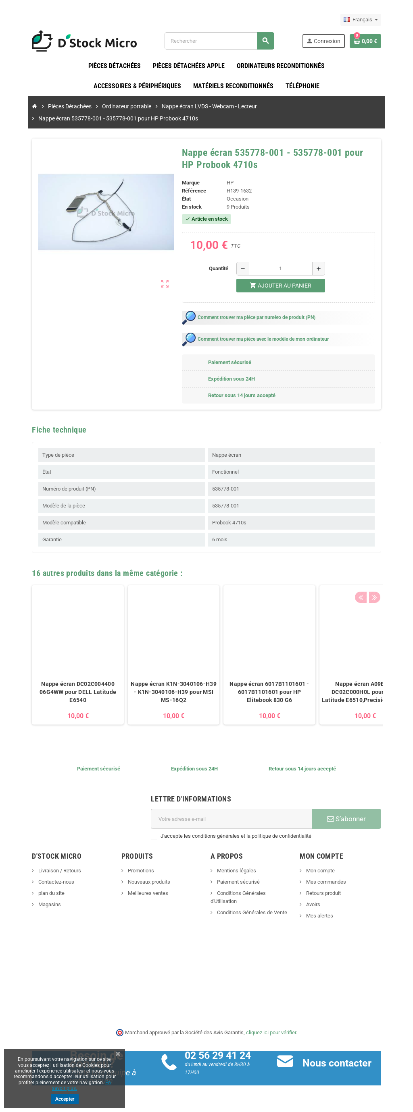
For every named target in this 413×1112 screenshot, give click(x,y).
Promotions (132, 871)
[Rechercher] (223, 41)
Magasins (34, 905)
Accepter (64, 1099)
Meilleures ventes (140, 893)
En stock (189, 207)
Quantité (220, 269)
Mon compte (327, 871)
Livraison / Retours (44, 871)
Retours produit (330, 893)
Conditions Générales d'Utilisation (254, 893)
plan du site (36, 893)
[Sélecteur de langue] (375, 20)
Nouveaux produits (141, 882)
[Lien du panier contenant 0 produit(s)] (380, 41)
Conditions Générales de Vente (251, 905)
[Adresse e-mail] (233, 819)
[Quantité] (283, 269)
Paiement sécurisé (238, 882)
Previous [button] (375, 571)
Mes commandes (333, 882)
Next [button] (388, 571)
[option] (63, 655)
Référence (191, 191)
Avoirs (320, 905)
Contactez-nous (40, 882)
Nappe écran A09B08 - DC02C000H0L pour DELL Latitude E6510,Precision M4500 (350, 692)
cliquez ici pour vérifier (271, 1032)
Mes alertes (327, 916)
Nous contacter (342, 1063)
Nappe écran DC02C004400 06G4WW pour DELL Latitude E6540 (63, 692)
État (183, 199)
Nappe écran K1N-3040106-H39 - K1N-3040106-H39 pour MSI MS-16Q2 (159, 692)
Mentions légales (236, 871)
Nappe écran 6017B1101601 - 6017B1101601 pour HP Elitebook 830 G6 (254, 692)
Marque (188, 183)
